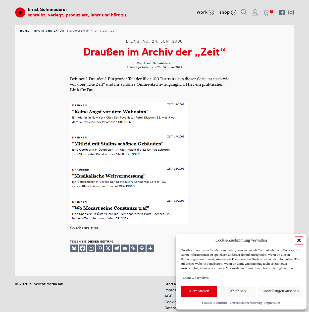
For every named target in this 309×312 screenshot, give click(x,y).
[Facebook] (82, 248)
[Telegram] (116, 248)
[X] (108, 248)
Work (205, 12)
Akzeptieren (199, 291)
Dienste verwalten (196, 278)
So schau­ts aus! (84, 228)
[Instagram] (91, 248)
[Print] (142, 248)
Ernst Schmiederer (47, 9)
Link (74, 90)
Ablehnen (238, 291)
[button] (299, 240)
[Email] (125, 248)
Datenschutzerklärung (246, 303)
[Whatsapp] (99, 248)
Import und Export (49, 30)
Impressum (272, 303)
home (24, 30)
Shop (228, 12)
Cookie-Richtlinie (215, 303)
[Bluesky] (74, 248)
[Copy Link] (133, 248)
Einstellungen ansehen (280, 291)
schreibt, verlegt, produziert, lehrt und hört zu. (77, 14)
